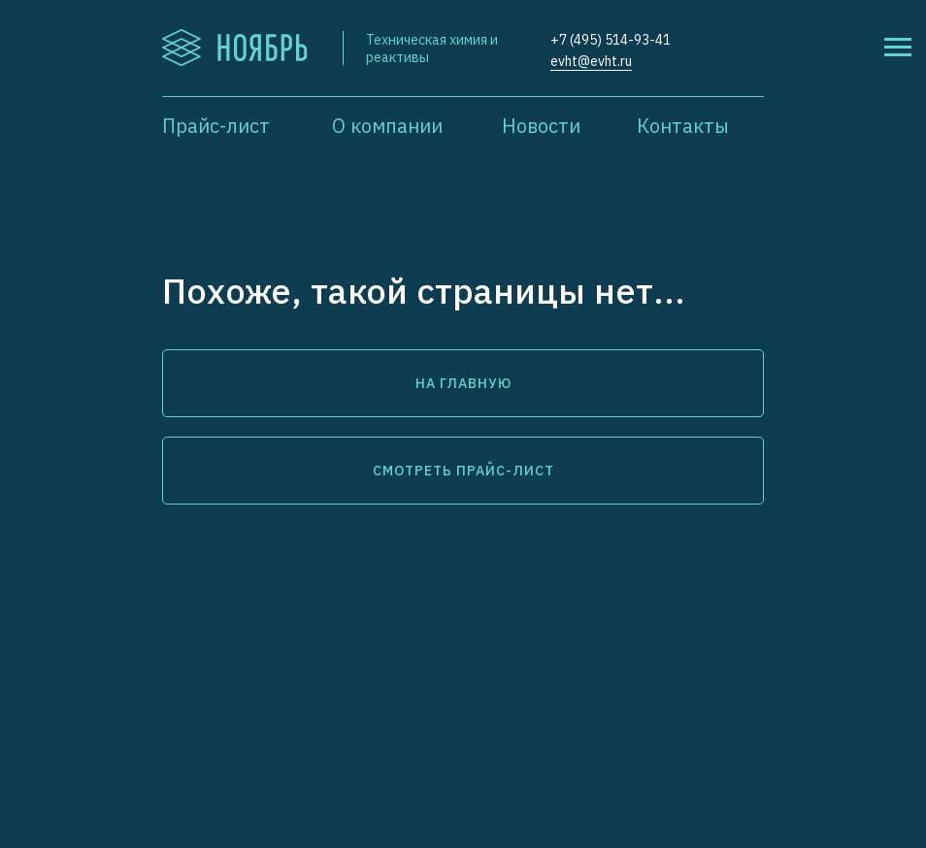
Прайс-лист (216, 126)
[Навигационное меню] (897, 47)
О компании (387, 126)
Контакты (683, 126)
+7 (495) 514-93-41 (610, 40)
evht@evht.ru (591, 61)
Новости (541, 126)
